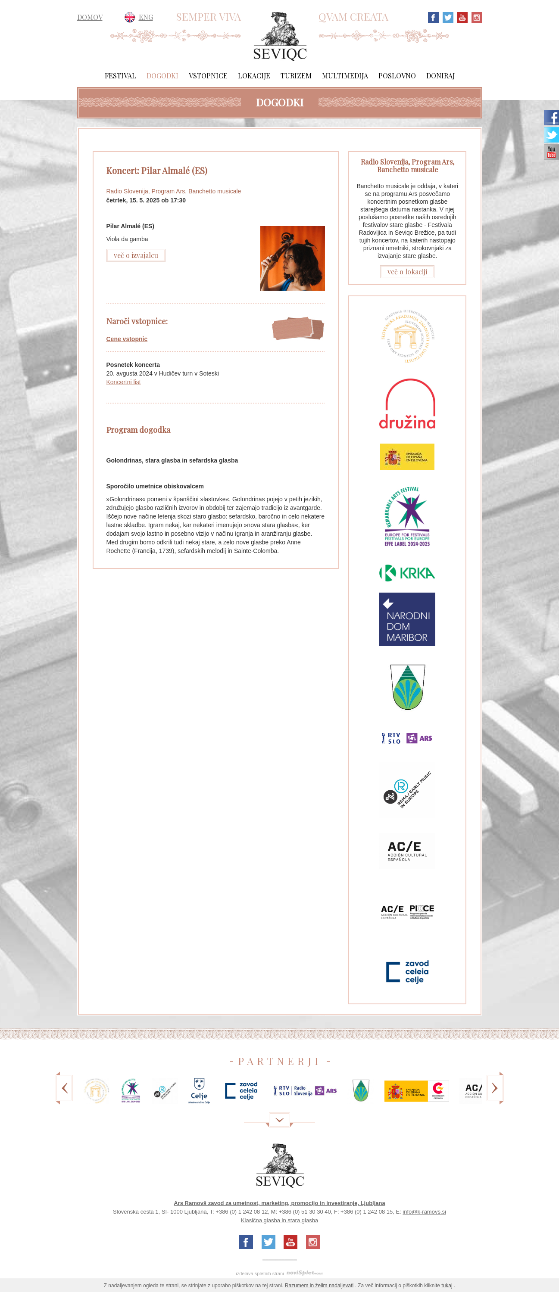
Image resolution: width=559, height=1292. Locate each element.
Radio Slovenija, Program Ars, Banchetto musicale (173, 191)
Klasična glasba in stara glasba (279, 1220)
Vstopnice (208, 75)
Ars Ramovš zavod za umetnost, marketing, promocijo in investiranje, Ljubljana (279, 1203)
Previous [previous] (64, 1094)
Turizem (296, 75)
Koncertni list (123, 382)
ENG (146, 17)
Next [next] (495, 1094)
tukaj (446, 1286)
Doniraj (440, 75)
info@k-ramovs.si (424, 1211)
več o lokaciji (407, 271)
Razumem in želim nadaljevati (319, 1286)
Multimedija (345, 75)
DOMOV (90, 17)
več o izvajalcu (136, 255)
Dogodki (162, 75)
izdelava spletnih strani (260, 1273)
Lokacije (254, 75)
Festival (120, 75)
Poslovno (397, 75)
